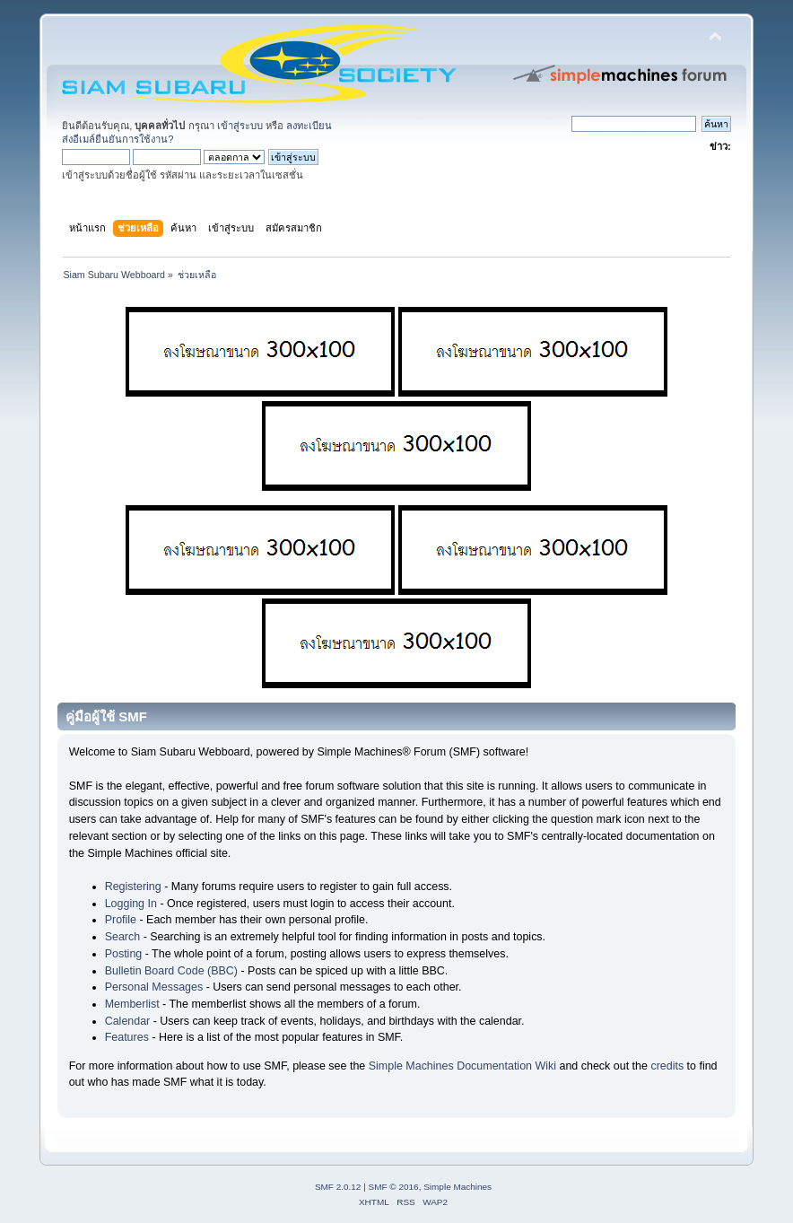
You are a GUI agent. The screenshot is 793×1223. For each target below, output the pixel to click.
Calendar (128, 1021)
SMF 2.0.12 (338, 1187)
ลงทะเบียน (309, 125)
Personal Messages (154, 987)
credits (667, 1066)
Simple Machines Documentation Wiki (462, 1066)
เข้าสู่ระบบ (240, 125)
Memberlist (132, 1004)
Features (127, 1037)
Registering (133, 886)
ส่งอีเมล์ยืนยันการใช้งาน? (117, 139)
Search (123, 936)
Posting (124, 954)
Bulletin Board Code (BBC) (171, 971)
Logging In (131, 903)
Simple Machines (457, 1187)
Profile (120, 919)
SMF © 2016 (394, 1187)
